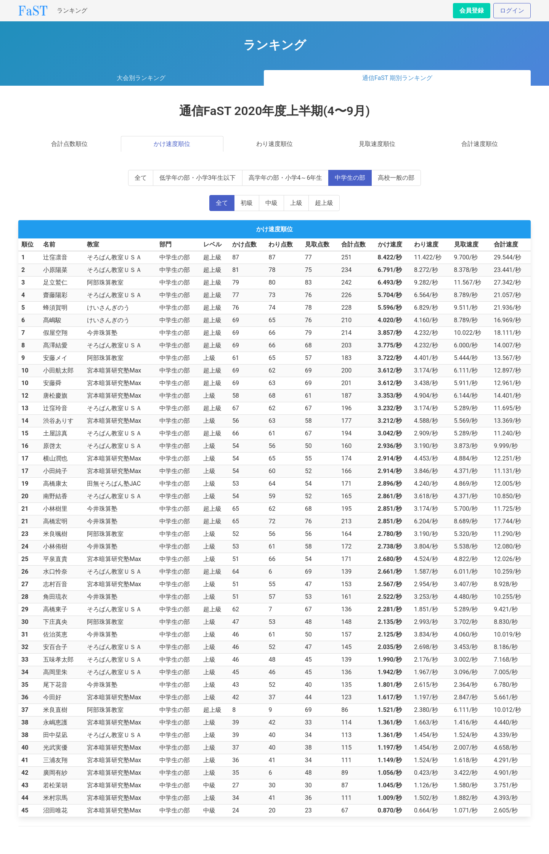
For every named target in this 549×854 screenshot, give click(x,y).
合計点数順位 (69, 143)
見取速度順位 (377, 143)
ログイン (512, 10)
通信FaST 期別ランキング (397, 78)
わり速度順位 (274, 143)
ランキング (72, 10)
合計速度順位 (479, 143)
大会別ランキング (141, 78)
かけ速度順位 (172, 143)
